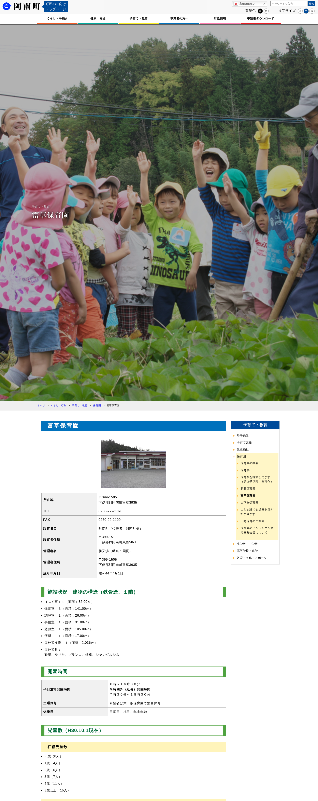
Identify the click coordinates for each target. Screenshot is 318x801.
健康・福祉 (97, 18)
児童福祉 (243, 449)
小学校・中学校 (247, 543)
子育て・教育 (139, 18)
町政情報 (220, 18)
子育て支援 (244, 442)
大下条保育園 (250, 502)
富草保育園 (248, 495)
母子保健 (243, 435)
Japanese (244, 3)
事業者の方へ (179, 18)
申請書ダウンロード (260, 18)
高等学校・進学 (247, 550)
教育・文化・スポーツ (252, 557)
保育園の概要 (250, 463)
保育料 (245, 470)
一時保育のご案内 (252, 521)
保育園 (241, 456)
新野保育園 (248, 488)
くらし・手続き (57, 18)
